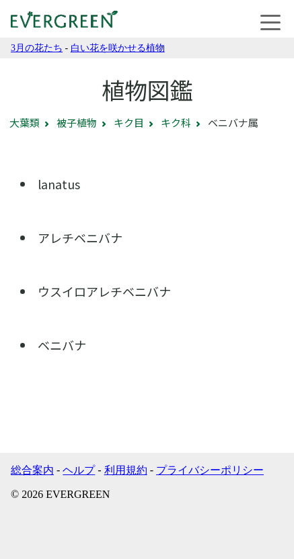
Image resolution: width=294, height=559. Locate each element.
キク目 (129, 122)
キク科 (176, 122)
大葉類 (24, 122)
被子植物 (77, 122)
